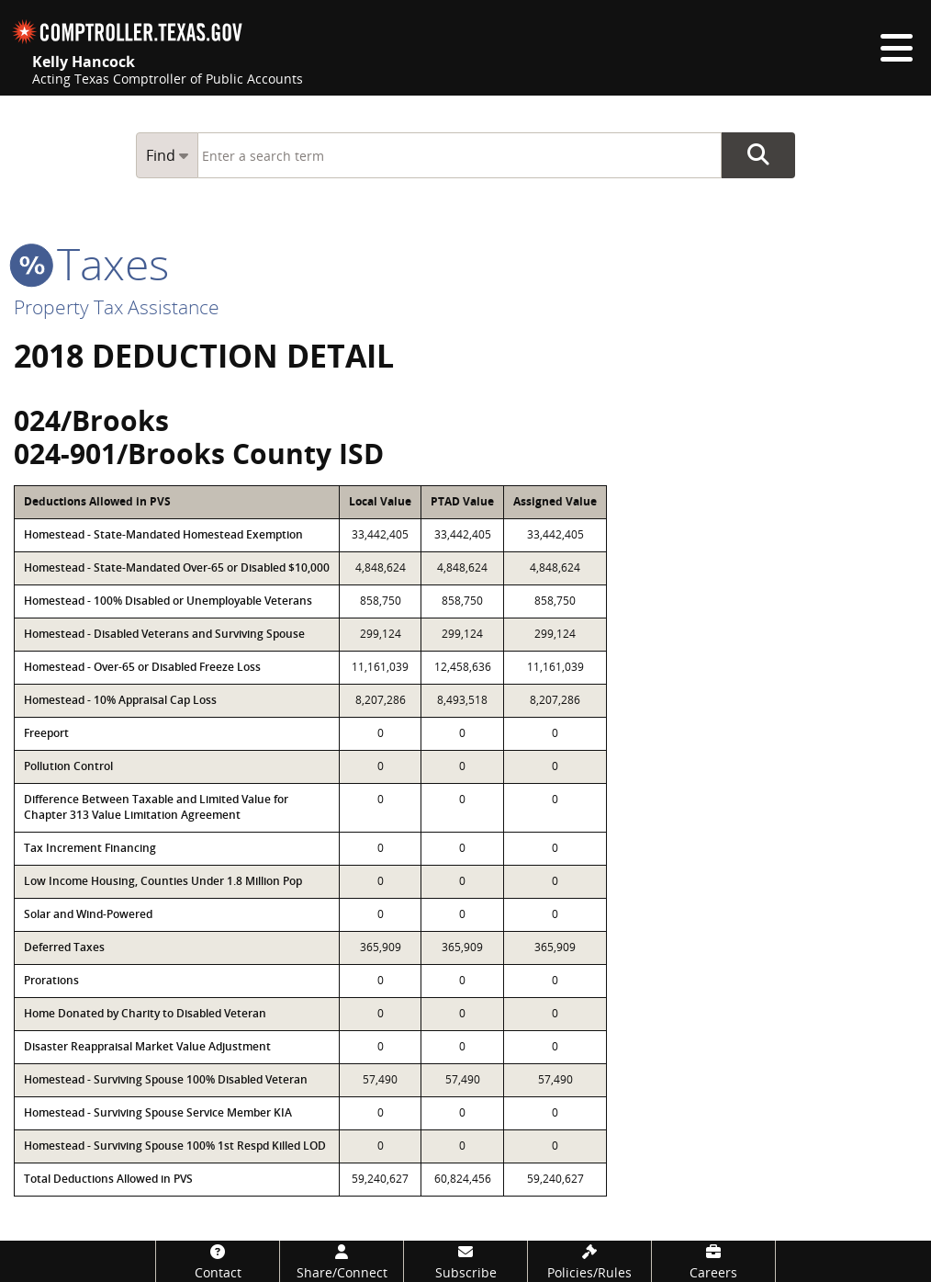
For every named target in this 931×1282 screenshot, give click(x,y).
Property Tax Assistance (116, 307)
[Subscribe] (465, 1261)
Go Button (758, 155)
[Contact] (217, 1261)
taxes (91, 263)
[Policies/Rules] (589, 1261)
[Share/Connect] (341, 1261)
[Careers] (713, 1261)
